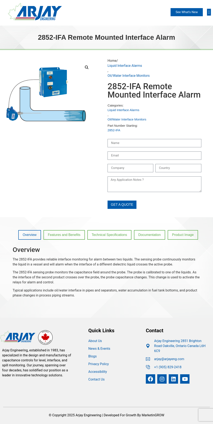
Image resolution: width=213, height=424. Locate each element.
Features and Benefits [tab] (64, 235)
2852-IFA (114, 130)
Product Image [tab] (183, 235)
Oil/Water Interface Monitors (129, 76)
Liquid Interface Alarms (125, 66)
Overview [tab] (30, 235)
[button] (209, 12)
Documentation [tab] (149, 235)
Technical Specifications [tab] (109, 235)
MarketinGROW (153, 415)
